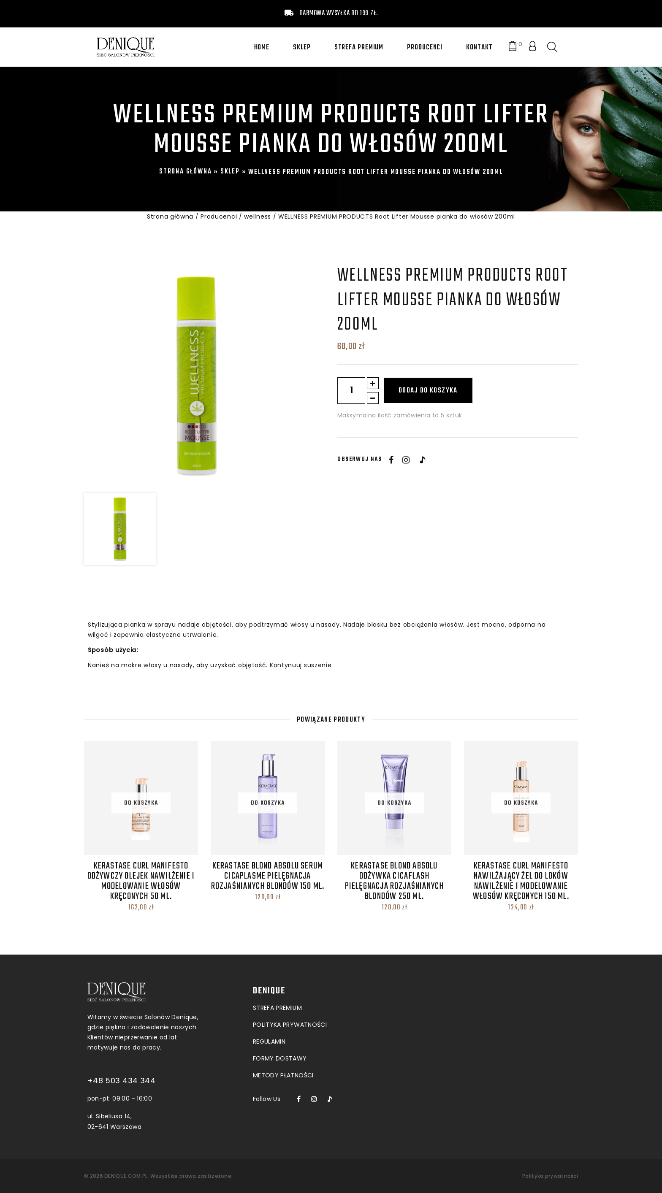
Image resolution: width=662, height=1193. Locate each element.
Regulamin (269, 1003)
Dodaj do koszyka (428, 390)
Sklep (302, 47)
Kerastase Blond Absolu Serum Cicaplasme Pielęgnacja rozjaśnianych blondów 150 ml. (268, 876)
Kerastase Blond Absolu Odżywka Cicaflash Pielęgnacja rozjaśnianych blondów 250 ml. (394, 881)
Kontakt (479, 47)
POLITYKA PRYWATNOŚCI (290, 986)
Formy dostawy (280, 1020)
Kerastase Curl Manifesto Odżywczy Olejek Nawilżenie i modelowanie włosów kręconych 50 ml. (141, 881)
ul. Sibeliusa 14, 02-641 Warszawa (146, 1121)
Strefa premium (359, 47)
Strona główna (185, 171)
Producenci (424, 47)
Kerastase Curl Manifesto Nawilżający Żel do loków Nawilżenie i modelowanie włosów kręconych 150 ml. (521, 881)
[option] (196, 376)
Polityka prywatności (550, 1175)
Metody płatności (283, 1037)
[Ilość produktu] (351, 390)
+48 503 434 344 (153, 1081)
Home (262, 47)
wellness (257, 216)
